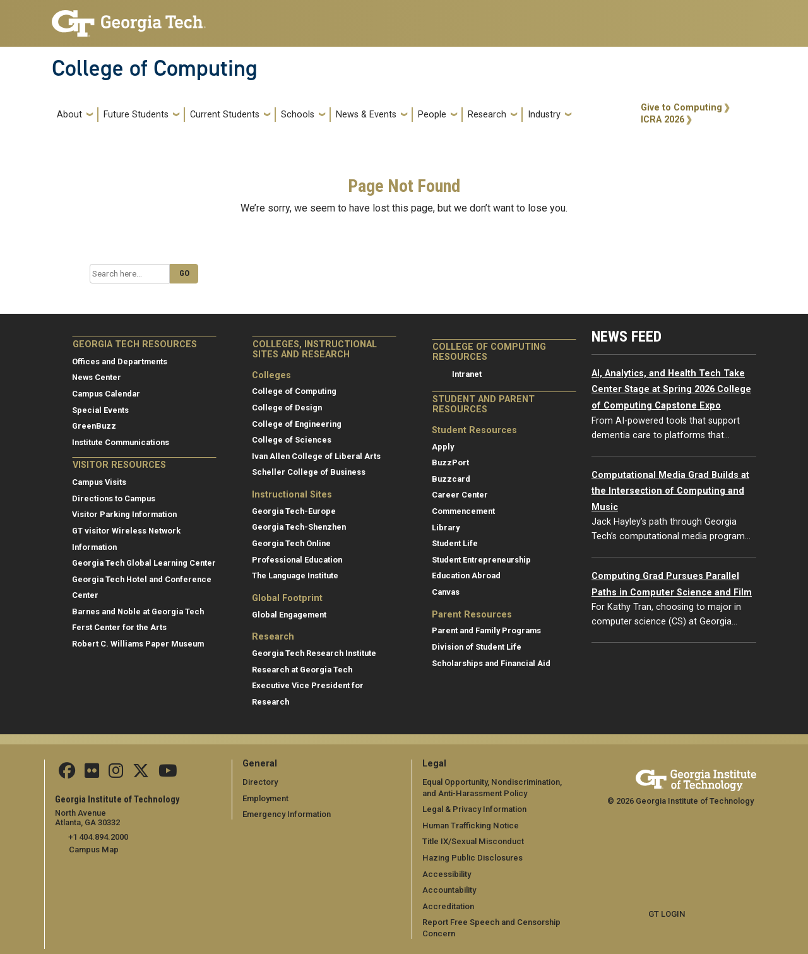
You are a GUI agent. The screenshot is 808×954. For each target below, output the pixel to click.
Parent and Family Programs (486, 630)
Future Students (136, 114)
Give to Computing (681, 107)
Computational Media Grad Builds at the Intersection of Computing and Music (670, 491)
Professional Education (297, 559)
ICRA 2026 (662, 119)
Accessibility (446, 874)
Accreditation (448, 906)
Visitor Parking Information (124, 514)
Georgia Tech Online (291, 543)
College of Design (287, 407)
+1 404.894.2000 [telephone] (97, 836)
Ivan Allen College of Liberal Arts (316, 456)
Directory (260, 782)
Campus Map (93, 849)
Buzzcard (451, 479)
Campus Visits (99, 482)
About (69, 114)
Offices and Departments (119, 361)
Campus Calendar (106, 393)
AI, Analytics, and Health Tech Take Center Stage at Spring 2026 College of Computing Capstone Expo (671, 389)
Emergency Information (286, 814)
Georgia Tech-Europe (294, 511)
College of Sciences (291, 439)
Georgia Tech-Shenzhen (299, 527)
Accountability (449, 890)
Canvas (446, 592)
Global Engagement (289, 614)
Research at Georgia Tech (302, 669)
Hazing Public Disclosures (471, 857)
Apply (443, 446)
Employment (265, 798)
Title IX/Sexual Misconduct (472, 841)
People (432, 114)
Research (487, 114)
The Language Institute (295, 575)
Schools (297, 114)
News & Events (366, 114)
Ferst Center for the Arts (119, 627)
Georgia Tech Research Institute (314, 653)
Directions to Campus (113, 498)
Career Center (460, 494)
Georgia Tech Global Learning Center (144, 563)
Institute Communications (120, 442)
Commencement (463, 511)
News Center (96, 377)
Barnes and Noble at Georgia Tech (138, 611)
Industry (544, 114)
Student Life (455, 543)
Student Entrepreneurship (481, 559)
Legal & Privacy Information (473, 809)
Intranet (467, 374)
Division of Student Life (476, 647)
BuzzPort (450, 462)
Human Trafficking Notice (470, 825)
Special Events (100, 410)
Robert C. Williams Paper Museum (138, 643)
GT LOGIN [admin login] (666, 914)
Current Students (224, 114)
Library (446, 527)
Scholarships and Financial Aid (491, 663)
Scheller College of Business (308, 472)
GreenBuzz (94, 426)
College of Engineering (297, 424)
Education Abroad (466, 575)
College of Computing (155, 68)
